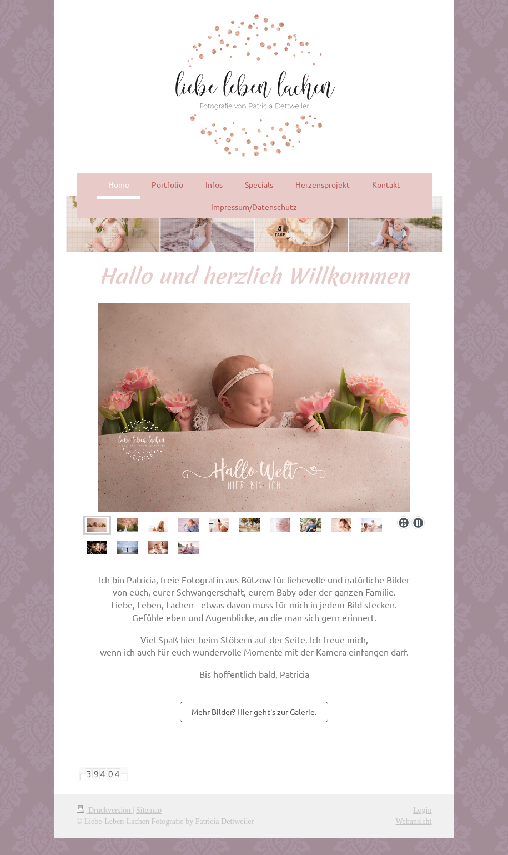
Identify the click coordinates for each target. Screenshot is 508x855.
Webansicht (414, 821)
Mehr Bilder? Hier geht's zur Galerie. (254, 712)
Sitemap (149, 810)
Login (422, 810)
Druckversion (105, 810)
